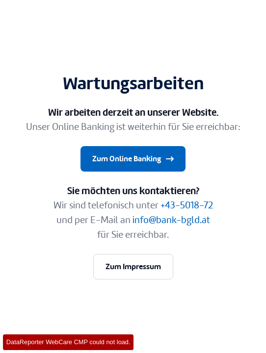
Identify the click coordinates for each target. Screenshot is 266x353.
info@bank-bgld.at (171, 220)
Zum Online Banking (134, 159)
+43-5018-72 (186, 205)
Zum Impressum (133, 266)
